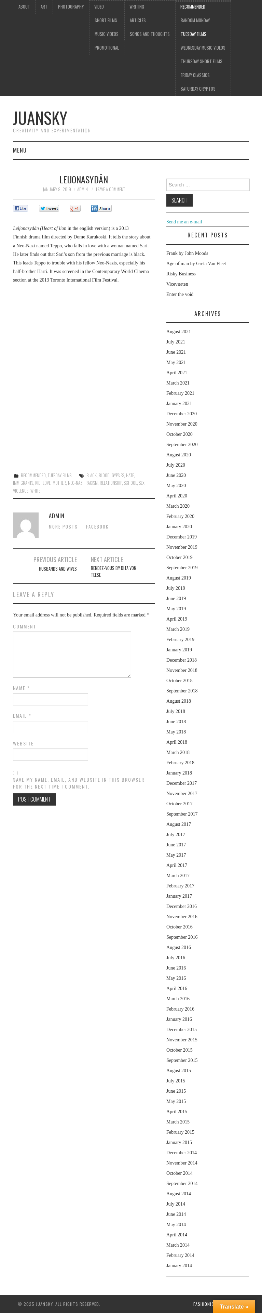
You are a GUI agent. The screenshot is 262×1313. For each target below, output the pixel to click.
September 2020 (181, 444)
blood (104, 475)
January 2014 (179, 1265)
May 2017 (176, 855)
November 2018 (181, 670)
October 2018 (179, 680)
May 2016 (176, 978)
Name (21, 688)
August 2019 (178, 578)
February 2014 (180, 1255)
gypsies (118, 475)
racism (91, 483)
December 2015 (181, 1029)
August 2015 (178, 1070)
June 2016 (176, 968)
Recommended (192, 6)
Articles (138, 20)
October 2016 (179, 927)
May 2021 (176, 362)
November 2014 (181, 1163)
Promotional (107, 47)
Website (23, 743)
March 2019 (178, 629)
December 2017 (181, 783)
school (130, 483)
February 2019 (180, 639)
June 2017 (176, 844)
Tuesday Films (193, 34)
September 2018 (181, 690)
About (24, 6)
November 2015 (181, 1039)
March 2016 (178, 998)
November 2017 (181, 793)
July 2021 (175, 341)
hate (130, 475)
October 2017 (179, 803)
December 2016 (181, 906)
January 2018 (179, 773)
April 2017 (176, 865)
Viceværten (177, 284)
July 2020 (175, 465)
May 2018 (176, 731)
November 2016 (181, 916)
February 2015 (180, 1132)
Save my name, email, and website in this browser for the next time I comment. (78, 783)
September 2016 (181, 937)
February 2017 (180, 885)
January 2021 (179, 403)
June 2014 (176, 1214)
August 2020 (178, 454)
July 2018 (175, 711)
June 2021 (176, 352)
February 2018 (180, 762)
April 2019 (176, 619)
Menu (20, 150)
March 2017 (178, 875)
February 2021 (180, 393)
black (91, 475)
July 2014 (175, 1204)
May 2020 (176, 485)
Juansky (40, 117)
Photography (71, 6)
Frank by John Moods (187, 253)
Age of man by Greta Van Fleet (196, 263)
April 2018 (176, 742)
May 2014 (176, 1224)
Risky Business (181, 273)
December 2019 (181, 537)
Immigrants (23, 483)
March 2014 (178, 1245)
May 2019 (176, 608)
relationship (111, 483)
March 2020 (178, 506)
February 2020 (180, 516)
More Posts (63, 526)
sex (141, 483)
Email (22, 715)
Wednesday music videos (203, 47)
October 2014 (179, 1173)
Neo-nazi (75, 483)
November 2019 (181, 547)
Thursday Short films (201, 61)
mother (59, 483)
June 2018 (176, 721)
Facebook (97, 526)
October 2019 (179, 557)
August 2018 (178, 701)
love (47, 483)
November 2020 (181, 424)
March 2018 (178, 752)
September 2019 (181, 567)
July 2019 (175, 588)
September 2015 (181, 1060)
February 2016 (180, 1009)
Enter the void (179, 294)
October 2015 (179, 1050)
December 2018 (181, 660)
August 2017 (178, 824)
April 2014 (176, 1234)
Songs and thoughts (150, 34)
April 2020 (176, 495)
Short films (106, 20)
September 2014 (181, 1183)
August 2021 (178, 331)
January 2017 (179, 896)
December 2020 (181, 413)
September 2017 (181, 814)
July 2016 (175, 957)
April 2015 (176, 1111)
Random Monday (195, 20)
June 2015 (176, 1091)
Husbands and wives (58, 569)
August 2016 (178, 947)
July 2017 (175, 834)
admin (82, 189)
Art (44, 6)
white (35, 491)
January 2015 (179, 1142)
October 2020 (179, 434)
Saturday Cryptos (198, 89)
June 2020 (176, 475)
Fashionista (206, 1304)
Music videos (107, 34)
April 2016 (176, 988)
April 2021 (176, 372)
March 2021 (178, 383)
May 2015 (176, 1101)
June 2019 (176, 598)
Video (99, 6)
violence (20, 491)
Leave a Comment (110, 189)
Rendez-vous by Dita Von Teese (113, 571)
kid (38, 483)
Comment (24, 626)
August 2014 (178, 1193)
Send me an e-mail (184, 221)
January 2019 (179, 649)
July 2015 (175, 1080)
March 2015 (178, 1121)
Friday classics (195, 75)
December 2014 (181, 1152)
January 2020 (179, 526)
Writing (136, 6)
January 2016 (179, 1019)
